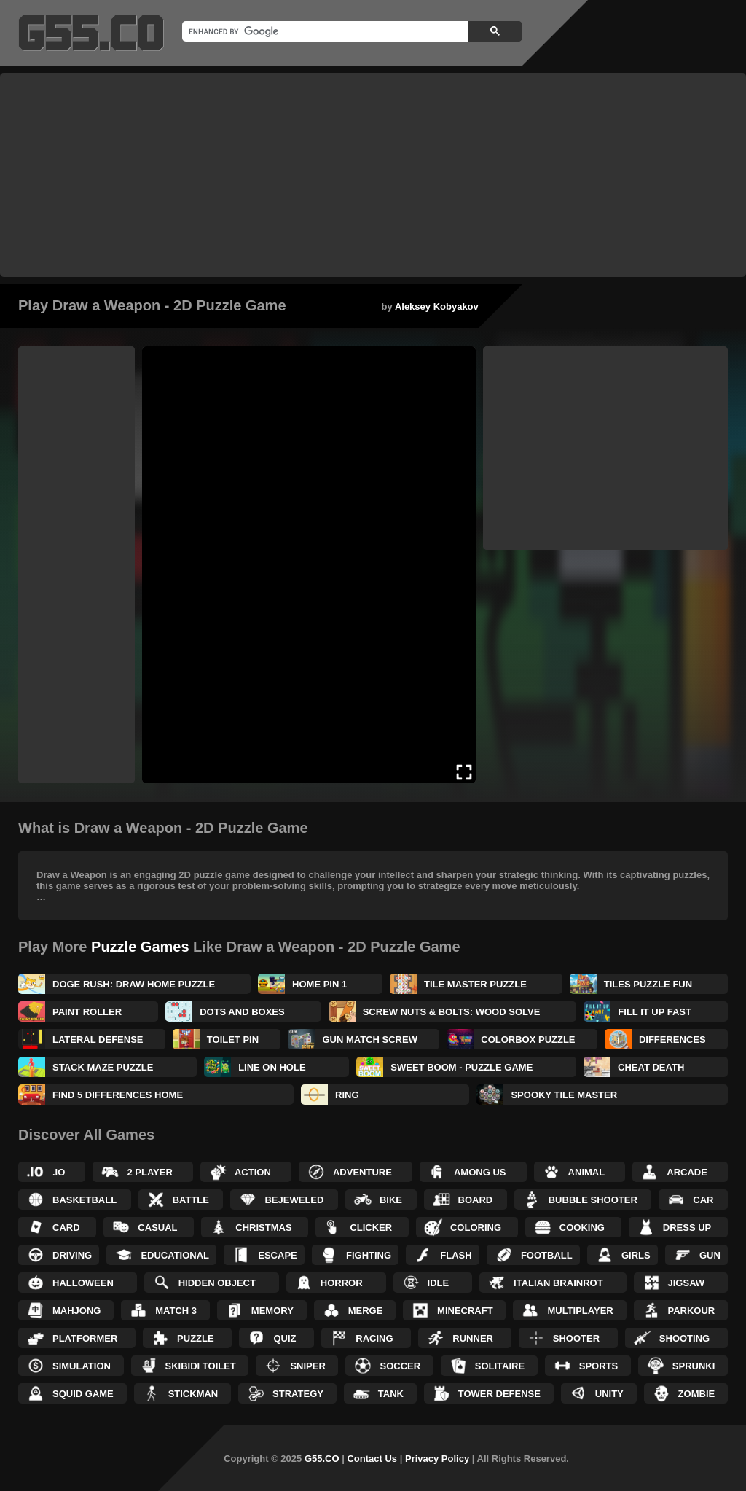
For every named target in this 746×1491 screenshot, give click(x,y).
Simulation (81, 1366)
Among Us (480, 1172)
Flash (455, 1255)
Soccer (400, 1366)
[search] (323, 31)
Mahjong (76, 1310)
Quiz (284, 1338)
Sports (598, 1366)
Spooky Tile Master (564, 1094)
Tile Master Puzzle (475, 984)
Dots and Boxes (242, 1011)
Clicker (371, 1227)
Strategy (297, 1393)
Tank (391, 1393)
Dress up (687, 1227)
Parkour (691, 1310)
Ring (347, 1094)
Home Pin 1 (319, 984)
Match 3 (176, 1310)
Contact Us (372, 1458)
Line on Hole (271, 1067)
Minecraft (465, 1310)
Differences (672, 1039)
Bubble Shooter (593, 1199)
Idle (438, 1282)
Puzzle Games (140, 947)
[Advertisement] (373, 175)
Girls (636, 1255)
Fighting (368, 1255)
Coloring (475, 1227)
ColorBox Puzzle (528, 1039)
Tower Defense (499, 1393)
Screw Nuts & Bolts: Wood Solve (452, 1011)
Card (66, 1227)
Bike (391, 1199)
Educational (175, 1255)
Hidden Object (217, 1282)
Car (703, 1199)
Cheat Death (651, 1067)
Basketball (84, 1199)
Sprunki (693, 1366)
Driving (72, 1255)
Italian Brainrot (558, 1282)
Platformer (84, 1338)
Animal (586, 1172)
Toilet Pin (233, 1039)
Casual (157, 1227)
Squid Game (83, 1393)
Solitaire (500, 1366)
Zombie (696, 1393)
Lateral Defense (97, 1039)
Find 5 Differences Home (117, 1094)
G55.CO (322, 1458)
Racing (374, 1338)
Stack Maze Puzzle (102, 1067)
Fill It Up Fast (654, 1011)
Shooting (684, 1338)
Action (253, 1172)
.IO (58, 1172)
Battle (191, 1199)
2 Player (149, 1172)
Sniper (307, 1366)
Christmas (263, 1227)
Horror (342, 1282)
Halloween (83, 1282)
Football (547, 1255)
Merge (365, 1310)
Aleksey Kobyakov (437, 306)
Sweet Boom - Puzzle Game (461, 1067)
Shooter (576, 1338)
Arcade (687, 1172)
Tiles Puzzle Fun (648, 984)
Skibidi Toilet (200, 1366)
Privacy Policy (437, 1458)
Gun (710, 1255)
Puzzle (195, 1338)
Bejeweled (293, 1199)
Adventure (362, 1172)
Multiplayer (580, 1310)
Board (475, 1199)
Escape (277, 1255)
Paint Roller (87, 1011)
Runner (472, 1338)
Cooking (582, 1227)
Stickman (193, 1393)
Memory (272, 1310)
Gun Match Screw (369, 1039)
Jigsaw (686, 1282)
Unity (609, 1393)
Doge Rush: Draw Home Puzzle (133, 984)
